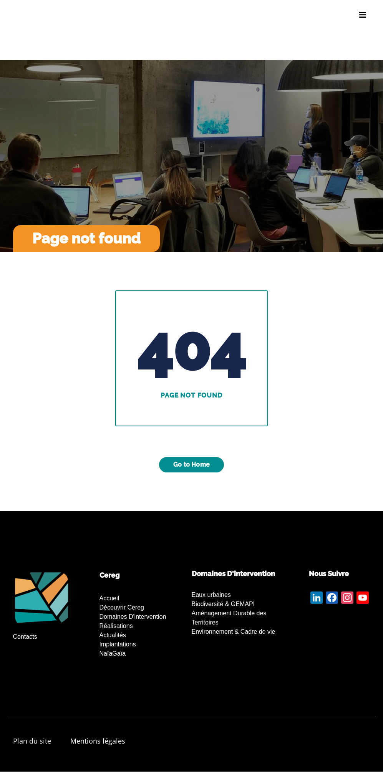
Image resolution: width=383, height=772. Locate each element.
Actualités (112, 635)
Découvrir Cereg (121, 607)
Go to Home (191, 464)
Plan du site (32, 740)
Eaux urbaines (211, 594)
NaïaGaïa (112, 653)
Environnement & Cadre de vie (233, 631)
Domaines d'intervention (132, 616)
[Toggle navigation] (362, 15)
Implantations (117, 644)
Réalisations (116, 626)
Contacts (25, 636)
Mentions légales (97, 740)
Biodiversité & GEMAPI (223, 604)
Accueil (109, 598)
